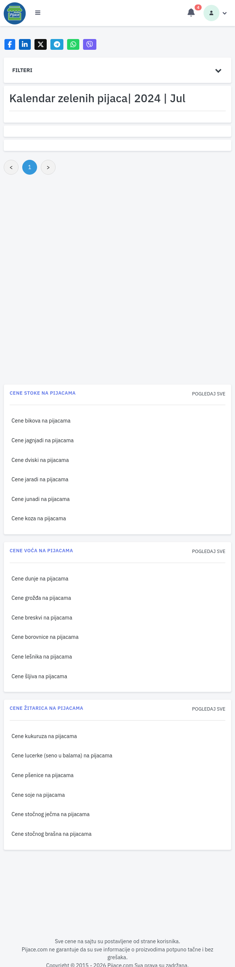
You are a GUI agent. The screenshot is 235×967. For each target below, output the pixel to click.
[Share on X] (40, 44)
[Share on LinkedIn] (25, 44)
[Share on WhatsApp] (73, 44)
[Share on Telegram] (57, 44)
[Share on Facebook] (9, 44)
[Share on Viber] (89, 44)
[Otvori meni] (37, 13)
